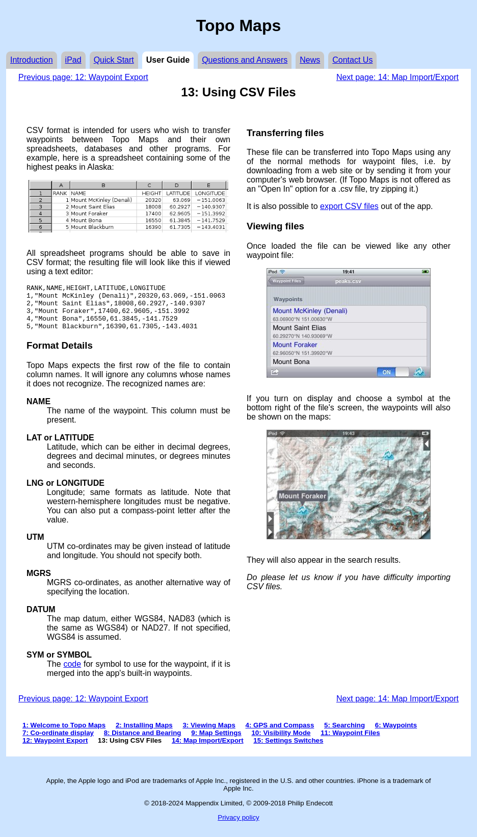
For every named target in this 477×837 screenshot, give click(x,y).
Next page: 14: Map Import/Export (397, 77)
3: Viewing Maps (208, 734)
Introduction (31, 60)
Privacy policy (238, 826)
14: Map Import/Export (208, 749)
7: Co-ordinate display (58, 742)
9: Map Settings (216, 742)
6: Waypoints (396, 734)
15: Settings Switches (288, 749)
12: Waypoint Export (55, 749)
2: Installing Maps (144, 734)
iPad (73, 60)
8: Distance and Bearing (142, 742)
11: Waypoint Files (350, 742)
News (310, 60)
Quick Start (114, 60)
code (72, 673)
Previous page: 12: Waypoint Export (83, 77)
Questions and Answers (244, 60)
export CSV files (349, 206)
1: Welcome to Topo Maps (63, 734)
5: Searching (344, 734)
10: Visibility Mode (280, 742)
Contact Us (352, 60)
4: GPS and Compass (280, 734)
